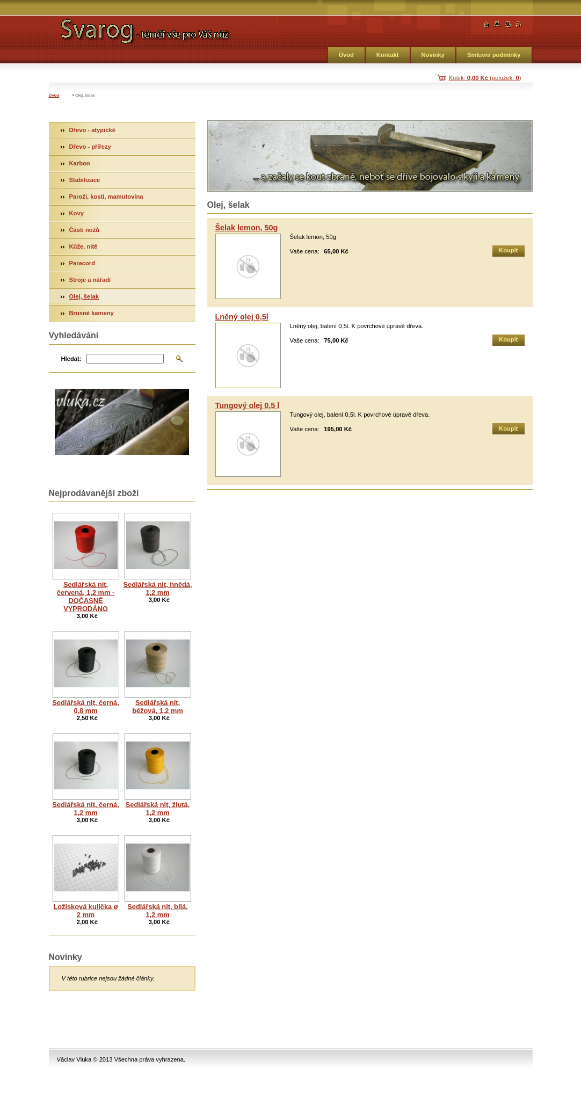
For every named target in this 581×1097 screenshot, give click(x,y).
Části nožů (84, 230)
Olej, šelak (84, 296)
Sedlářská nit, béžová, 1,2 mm (157, 707)
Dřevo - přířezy (90, 146)
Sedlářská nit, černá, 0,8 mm (85, 707)
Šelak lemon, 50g (246, 227)
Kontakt (387, 55)
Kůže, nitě (83, 246)
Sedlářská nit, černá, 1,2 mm (85, 809)
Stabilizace (84, 180)
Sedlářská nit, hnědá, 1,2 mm (158, 588)
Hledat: (71, 358)
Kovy (76, 213)
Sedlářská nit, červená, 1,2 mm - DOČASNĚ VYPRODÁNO (85, 596)
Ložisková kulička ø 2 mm (85, 911)
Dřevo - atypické (92, 130)
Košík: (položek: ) (485, 78)
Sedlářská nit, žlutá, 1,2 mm (158, 809)
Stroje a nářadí (90, 280)
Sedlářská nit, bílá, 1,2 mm (157, 911)
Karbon (79, 163)
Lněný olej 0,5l (241, 317)
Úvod (346, 55)
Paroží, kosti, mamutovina (106, 196)
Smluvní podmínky (493, 55)
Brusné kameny (91, 313)
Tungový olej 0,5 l (247, 405)
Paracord (82, 263)
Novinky (433, 55)
